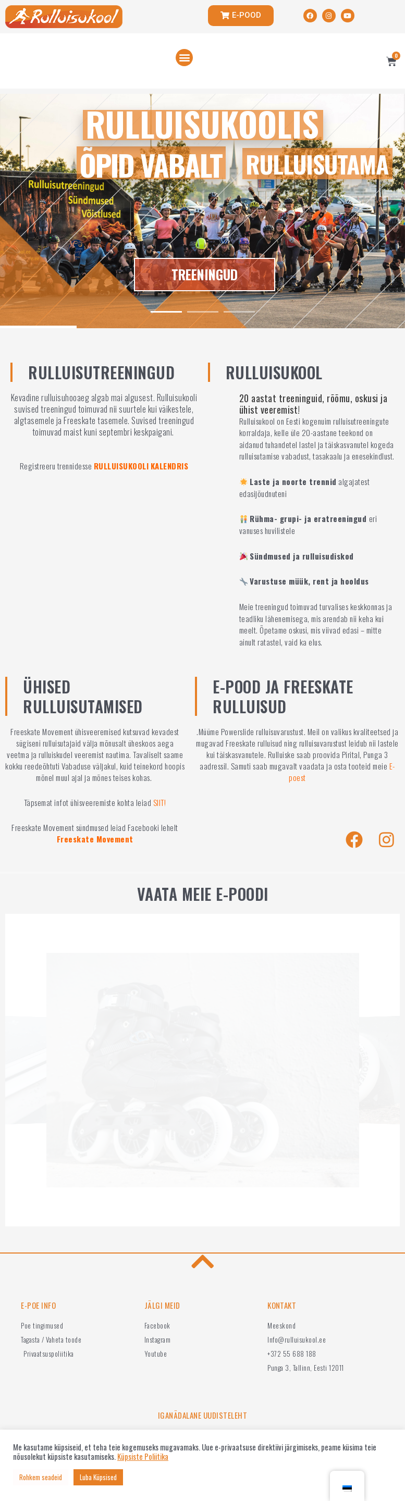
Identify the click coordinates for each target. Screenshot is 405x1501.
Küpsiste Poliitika (142, 1456)
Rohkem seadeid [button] (40, 1477)
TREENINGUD (204, 274)
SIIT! (159, 802)
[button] (184, 57)
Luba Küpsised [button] (98, 1477)
